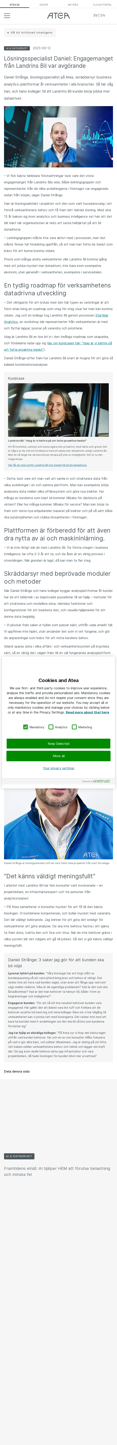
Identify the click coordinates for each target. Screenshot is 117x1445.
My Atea (73, 4)
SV (95, 15)
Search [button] (110, 15)
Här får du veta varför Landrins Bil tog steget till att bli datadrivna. (47, 465)
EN (102, 15)
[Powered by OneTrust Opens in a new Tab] (97, 782)
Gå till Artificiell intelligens (32, 32)
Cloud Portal (102, 4)
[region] (58, 722)
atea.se (15, 4)
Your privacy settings (58, 768)
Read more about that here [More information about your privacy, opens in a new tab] (87, 712)
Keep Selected (58, 744)
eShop (44, 4)
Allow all (59, 756)
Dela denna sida (17, 1071)
